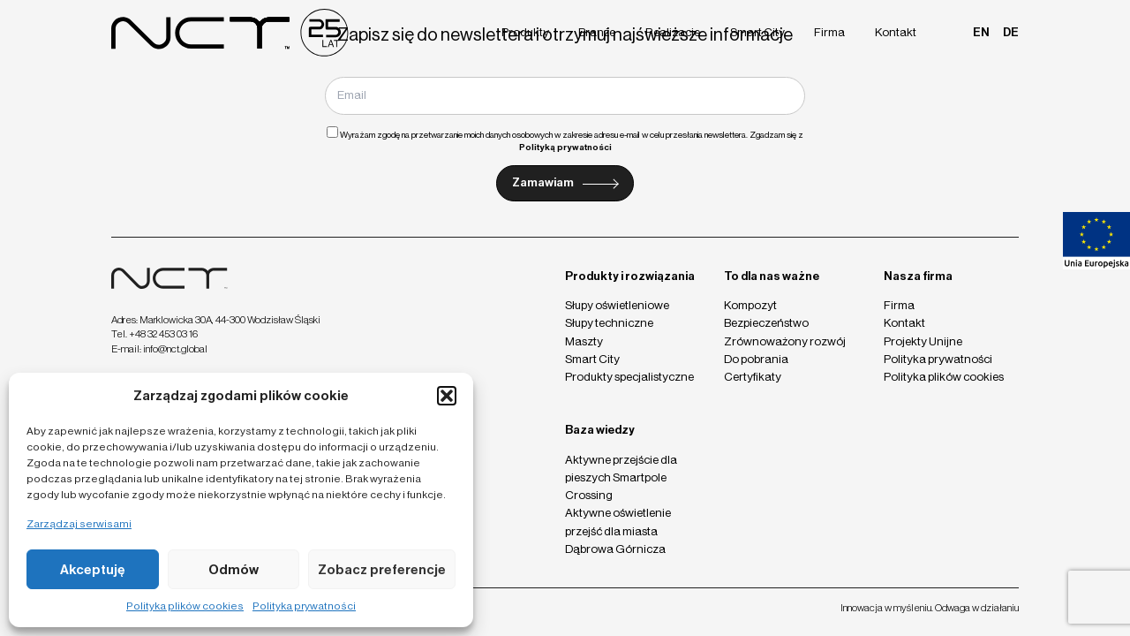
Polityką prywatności (565, 147)
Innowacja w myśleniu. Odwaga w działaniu (929, 608)
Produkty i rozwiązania (630, 276)
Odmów (233, 570)
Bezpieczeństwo (766, 322)
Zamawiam (543, 182)
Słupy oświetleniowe (617, 305)
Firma (829, 32)
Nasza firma (918, 276)
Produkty (525, 32)
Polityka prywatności (304, 606)
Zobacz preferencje (382, 570)
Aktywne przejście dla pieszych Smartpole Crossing (621, 477)
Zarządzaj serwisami (79, 524)
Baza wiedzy (600, 429)
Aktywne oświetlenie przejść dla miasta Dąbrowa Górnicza (618, 530)
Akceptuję (92, 570)
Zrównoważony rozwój (785, 341)
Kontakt (895, 32)
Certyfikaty (752, 376)
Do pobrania (756, 359)
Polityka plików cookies (185, 606)
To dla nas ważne (771, 276)
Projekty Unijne (923, 341)
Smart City (757, 32)
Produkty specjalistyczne (629, 376)
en (981, 32)
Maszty (584, 341)
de (1011, 32)
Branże (596, 32)
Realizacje (672, 32)
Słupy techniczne (609, 322)
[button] (447, 396)
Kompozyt (750, 305)
